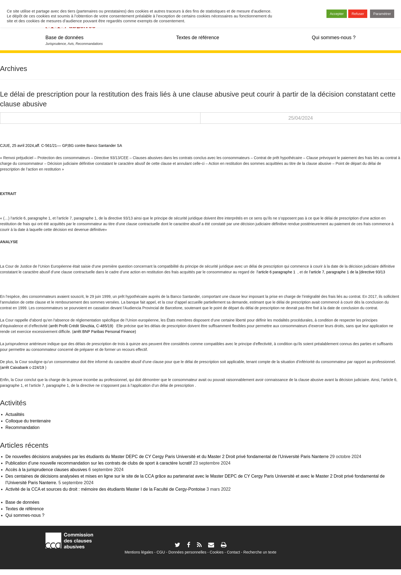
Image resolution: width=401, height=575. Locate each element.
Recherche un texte (259, 552)
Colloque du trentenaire (28, 421)
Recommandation (22, 427)
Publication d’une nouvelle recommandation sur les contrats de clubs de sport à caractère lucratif (98, 463)
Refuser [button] (357, 14)
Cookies (217, 552)
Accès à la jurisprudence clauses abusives (46, 469)
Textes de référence (197, 37)
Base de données (64, 37)
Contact (233, 552)
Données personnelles (187, 552)
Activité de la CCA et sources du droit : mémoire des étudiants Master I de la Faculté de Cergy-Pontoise (105, 489)
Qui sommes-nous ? (334, 37)
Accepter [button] (337, 14)
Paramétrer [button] (382, 14)
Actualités (14, 414)
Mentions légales (139, 552)
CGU (161, 552)
